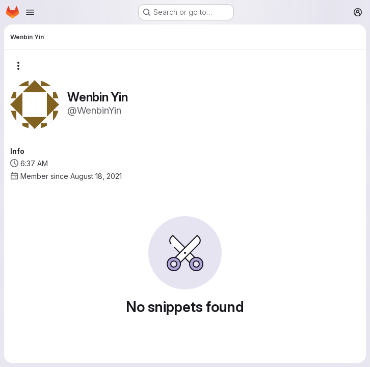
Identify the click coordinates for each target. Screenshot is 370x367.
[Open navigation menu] (30, 12)
